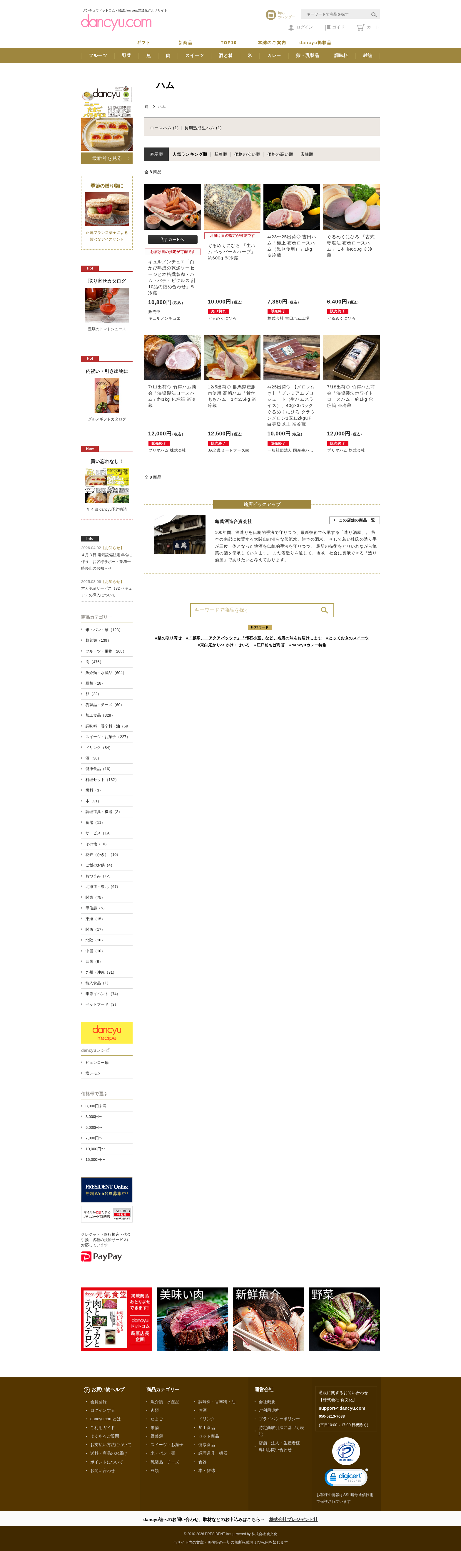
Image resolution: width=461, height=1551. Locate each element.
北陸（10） (95, 940)
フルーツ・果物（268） (106, 651)
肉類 (155, 1410)
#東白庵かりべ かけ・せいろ (224, 645)
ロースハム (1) (164, 128)
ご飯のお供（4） (100, 865)
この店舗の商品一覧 (357, 520)
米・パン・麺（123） (104, 630)
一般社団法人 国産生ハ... (290, 450)
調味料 (341, 55)
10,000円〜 (95, 1149)
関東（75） (95, 897)
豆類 (155, 1470)
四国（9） (94, 961)
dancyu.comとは (105, 1418)
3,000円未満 (96, 1106)
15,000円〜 (95, 1159)
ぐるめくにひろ (222, 318)
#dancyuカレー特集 (308, 645)
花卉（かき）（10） (103, 854)
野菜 (126, 55)
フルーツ (98, 55)
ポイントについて (106, 1462)
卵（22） (93, 694)
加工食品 (206, 1427)
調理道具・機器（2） (104, 811)
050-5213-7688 (332, 1416)
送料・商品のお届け (108, 1453)
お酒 (202, 1410)
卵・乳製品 (307, 55)
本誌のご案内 (272, 42)
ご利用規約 (269, 1410)
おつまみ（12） (99, 876)
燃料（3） (94, 790)
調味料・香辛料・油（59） (109, 726)
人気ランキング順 (190, 154)
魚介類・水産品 (165, 1401)
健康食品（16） (99, 769)
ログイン (300, 28)
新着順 (220, 154)
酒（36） (93, 758)
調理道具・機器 (212, 1453)
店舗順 (306, 154)
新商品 (185, 42)
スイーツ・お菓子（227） (108, 737)
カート (368, 27)
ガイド (335, 28)
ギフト (144, 42)
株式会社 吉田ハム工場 (288, 318)
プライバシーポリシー (279, 1418)
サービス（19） (99, 833)
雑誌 (368, 55)
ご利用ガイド (102, 1427)
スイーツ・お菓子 (167, 1444)
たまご (157, 1418)
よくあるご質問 (104, 1436)
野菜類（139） (98, 640)
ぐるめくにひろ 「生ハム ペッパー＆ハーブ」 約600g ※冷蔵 (232, 251)
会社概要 (267, 1401)
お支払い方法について (110, 1444)
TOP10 (229, 42)
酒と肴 (226, 55)
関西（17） (95, 929)
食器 (202, 1462)
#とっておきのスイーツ (347, 638)
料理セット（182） (102, 779)
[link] (346, 1478)
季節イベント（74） (103, 994)
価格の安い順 (247, 154)
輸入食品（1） (98, 983)
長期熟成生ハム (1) (203, 128)
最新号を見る (107, 158)
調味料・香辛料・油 (216, 1401)
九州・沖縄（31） (101, 972)
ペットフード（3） (102, 1004)
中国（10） (95, 951)
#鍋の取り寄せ (168, 638)
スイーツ (194, 55)
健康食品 (206, 1444)
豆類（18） (95, 683)
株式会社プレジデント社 (293, 1519)
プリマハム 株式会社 (167, 450)
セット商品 (208, 1436)
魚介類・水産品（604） (106, 672)
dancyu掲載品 (315, 42)
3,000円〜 (94, 1116)
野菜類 (157, 1436)
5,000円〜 (94, 1127)
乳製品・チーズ (165, 1462)
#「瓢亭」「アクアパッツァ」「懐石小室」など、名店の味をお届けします (254, 638)
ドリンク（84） (99, 747)
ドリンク (206, 1418)
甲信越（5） (96, 908)
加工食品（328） (100, 715)
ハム (162, 106)
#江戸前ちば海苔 (269, 645)
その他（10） (97, 844)
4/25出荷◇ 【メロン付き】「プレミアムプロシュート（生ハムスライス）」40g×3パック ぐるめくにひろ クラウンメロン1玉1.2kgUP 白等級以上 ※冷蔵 (291, 405)
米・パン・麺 (163, 1453)
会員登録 (98, 1401)
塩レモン (93, 1073)
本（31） (93, 801)
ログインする (102, 1410)
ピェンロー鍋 (97, 1062)
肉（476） (94, 662)
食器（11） (95, 822)
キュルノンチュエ (164, 318)
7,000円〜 (94, 1138)
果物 (155, 1427)
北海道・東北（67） (103, 886)
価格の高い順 (280, 154)
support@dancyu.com (342, 1408)
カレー (274, 55)
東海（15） (95, 919)
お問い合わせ (102, 1470)
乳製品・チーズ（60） (105, 704)
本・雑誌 (206, 1470)
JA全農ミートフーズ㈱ (228, 450)
